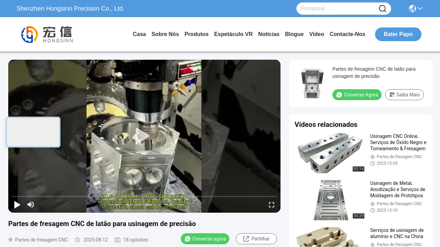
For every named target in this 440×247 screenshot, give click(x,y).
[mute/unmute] (31, 204)
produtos (197, 34)
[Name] (382, 8)
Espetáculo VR (233, 34)
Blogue (294, 34)
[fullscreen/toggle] (271, 204)
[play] (144, 136)
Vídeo (316, 34)
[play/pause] (17, 204)
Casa (139, 34)
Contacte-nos (347, 34)
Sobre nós (165, 34)
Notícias (268, 34)
